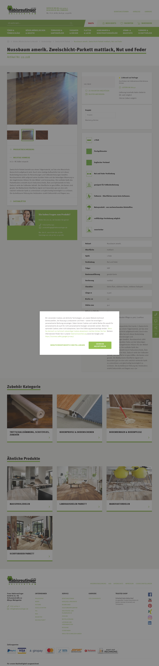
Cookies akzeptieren (100, 345)
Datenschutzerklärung (79, 334)
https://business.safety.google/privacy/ (59, 336)
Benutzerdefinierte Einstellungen (67, 345)
